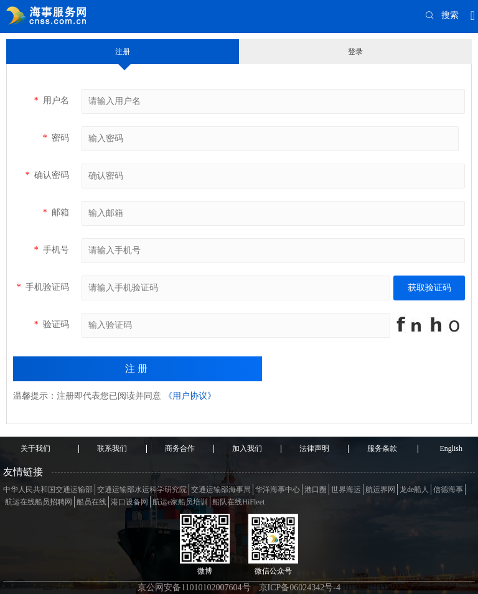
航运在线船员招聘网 (38, 502)
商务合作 (180, 448)
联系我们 (112, 448)
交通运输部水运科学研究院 (142, 489)
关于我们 (35, 448)
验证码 (51, 324)
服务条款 (382, 448)
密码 (55, 137)
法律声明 (314, 448)
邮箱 (55, 212)
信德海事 (448, 489)
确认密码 (47, 175)
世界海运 (346, 489)
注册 (122, 51)
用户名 (51, 100)
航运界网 (380, 489)
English (450, 448)
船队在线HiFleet (238, 502)
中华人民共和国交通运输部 (48, 489)
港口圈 (315, 489)
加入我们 (247, 448)
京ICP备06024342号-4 (299, 587)
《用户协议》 (190, 396)
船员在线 (91, 502)
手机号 (51, 249)
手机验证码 (42, 287)
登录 (355, 51)
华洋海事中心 (277, 489)
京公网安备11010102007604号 (194, 587)
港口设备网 (129, 502)
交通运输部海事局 (221, 489)
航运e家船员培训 (180, 502)
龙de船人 (414, 489)
